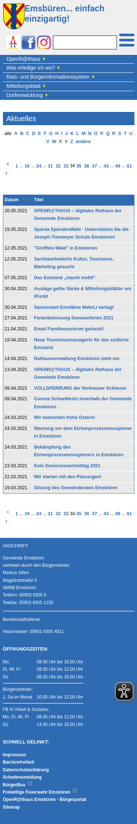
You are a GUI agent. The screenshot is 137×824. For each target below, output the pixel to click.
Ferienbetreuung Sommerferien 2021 (73, 318)
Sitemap (11, 807)
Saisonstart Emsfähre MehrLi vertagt (74, 307)
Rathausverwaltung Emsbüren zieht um (76, 358)
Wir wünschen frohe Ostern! (64, 417)
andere (83, 141)
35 (78, 166)
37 (94, 166)
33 (66, 166)
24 (38, 166)
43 (106, 166)
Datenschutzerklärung (26, 769)
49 (117, 166)
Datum (11, 199)
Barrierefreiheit (18, 762)
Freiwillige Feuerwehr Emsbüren (40, 792)
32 (58, 166)
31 (50, 166)
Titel (38, 199)
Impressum (14, 754)
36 (86, 166)
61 (129, 166)
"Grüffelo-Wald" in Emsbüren (65, 248)
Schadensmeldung (22, 777)
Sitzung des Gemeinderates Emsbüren (76, 487)
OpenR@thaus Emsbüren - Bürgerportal (44, 799)
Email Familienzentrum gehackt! (69, 329)
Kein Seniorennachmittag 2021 (67, 465)
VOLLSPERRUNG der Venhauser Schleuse (80, 388)
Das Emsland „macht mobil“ (64, 277)
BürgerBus (18, 784)
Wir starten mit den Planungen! (68, 476)
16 (27, 166)
